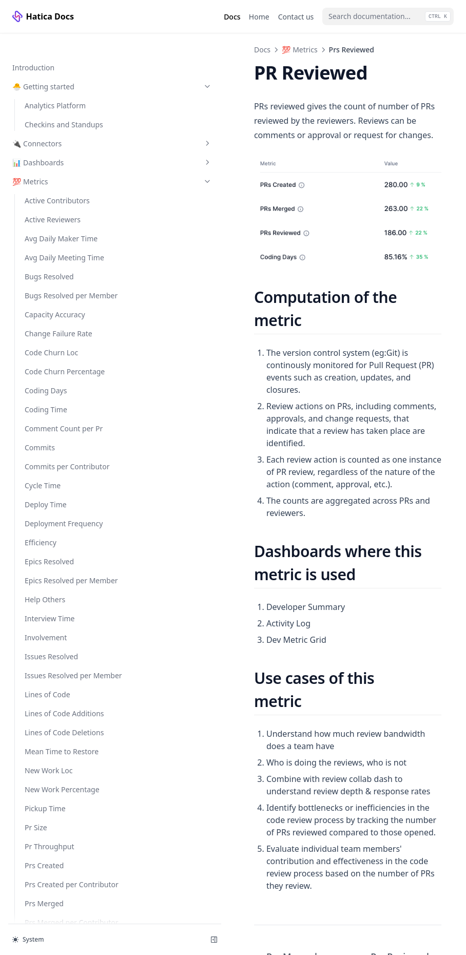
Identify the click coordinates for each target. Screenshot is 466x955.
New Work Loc (49, 122)
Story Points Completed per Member (64, 482)
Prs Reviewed (48, 314)
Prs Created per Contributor (51, 241)
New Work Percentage (62, 141)
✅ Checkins (63, 575)
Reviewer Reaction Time (65, 439)
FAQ (19, 831)
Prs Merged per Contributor (51, 290)
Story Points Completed (64, 458)
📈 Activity (63, 722)
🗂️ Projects (31, 741)
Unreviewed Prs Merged (65, 537)
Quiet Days (43, 363)
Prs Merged (44, 266)
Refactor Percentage (59, 401)
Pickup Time (45, 160)
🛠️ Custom (30, 779)
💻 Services (63, 760)
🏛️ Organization (63, 665)
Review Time (46, 420)
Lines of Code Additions (64, 65)
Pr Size (36, 179)
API (18, 850)
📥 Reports (63, 594)
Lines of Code (47, 46)
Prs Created (44, 217)
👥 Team (63, 684)
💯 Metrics (202, 49)
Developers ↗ (46, 869)
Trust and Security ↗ (48, 888)
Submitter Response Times (59, 512)
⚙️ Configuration (63, 613)
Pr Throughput (49, 198)
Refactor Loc (45, 382)
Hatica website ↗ (46, 907)
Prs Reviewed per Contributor (54, 339)
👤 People (29, 703)
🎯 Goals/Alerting (63, 556)
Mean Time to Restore (62, 103)
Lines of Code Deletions (64, 84)
